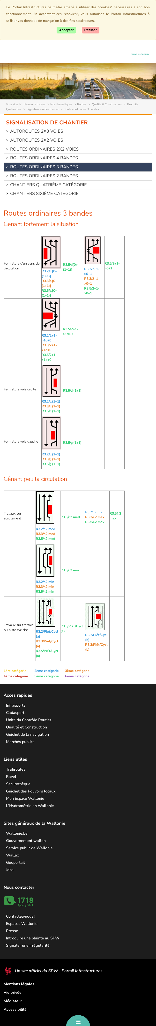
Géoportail (15, 862)
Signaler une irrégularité (28, 945)
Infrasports (15, 705)
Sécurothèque (18, 784)
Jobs (10, 869)
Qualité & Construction (106, 104)
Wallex (12, 855)
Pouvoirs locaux (139, 54)
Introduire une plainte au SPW (32, 938)
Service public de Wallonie (29, 848)
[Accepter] (66, 30)
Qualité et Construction (26, 727)
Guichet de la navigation (27, 734)
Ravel (11, 776)
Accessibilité (15, 1009)
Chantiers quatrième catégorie (48, 185)
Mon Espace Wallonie (25, 798)
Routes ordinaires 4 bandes (44, 158)
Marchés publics (20, 741)
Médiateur (13, 1001)
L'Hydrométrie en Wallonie (30, 805)
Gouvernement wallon (26, 840)
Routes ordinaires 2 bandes (44, 176)
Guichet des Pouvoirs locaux (31, 791)
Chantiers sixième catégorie (44, 193)
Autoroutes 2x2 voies (36, 140)
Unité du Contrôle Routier (28, 720)
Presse (12, 931)
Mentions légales (19, 984)
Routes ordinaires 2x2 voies (44, 149)
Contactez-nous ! (20, 916)
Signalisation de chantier (42, 109)
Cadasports (16, 712)
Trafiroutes (15, 769)
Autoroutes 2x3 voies (36, 131)
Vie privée (13, 992)
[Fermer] (90, 30)
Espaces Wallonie (21, 923)
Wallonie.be (17, 833)
